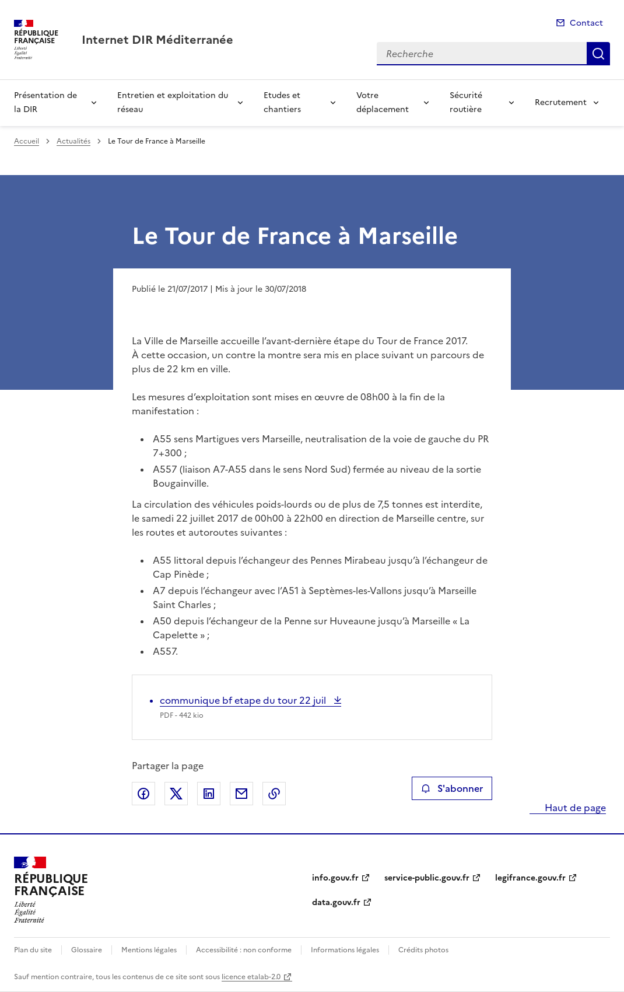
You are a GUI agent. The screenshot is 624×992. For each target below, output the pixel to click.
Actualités (73, 141)
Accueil (26, 141)
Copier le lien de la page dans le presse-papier (274, 793)
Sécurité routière (466, 102)
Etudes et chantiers (282, 102)
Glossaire (86, 950)
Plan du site (33, 950)
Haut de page (574, 808)
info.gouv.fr (335, 878)
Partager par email (241, 793)
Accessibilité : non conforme (244, 950)
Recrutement (561, 102)
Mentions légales (149, 950)
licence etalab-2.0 (251, 977)
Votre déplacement (382, 102)
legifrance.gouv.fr (530, 878)
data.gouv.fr (336, 902)
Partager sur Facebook (143, 793)
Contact (586, 23)
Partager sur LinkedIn (208, 793)
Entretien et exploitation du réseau (172, 102)
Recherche (598, 53)
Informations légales (345, 950)
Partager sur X (176, 793)
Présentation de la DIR (45, 102)
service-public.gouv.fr (426, 878)
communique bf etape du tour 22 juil (244, 700)
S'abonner (451, 788)
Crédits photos (423, 950)
